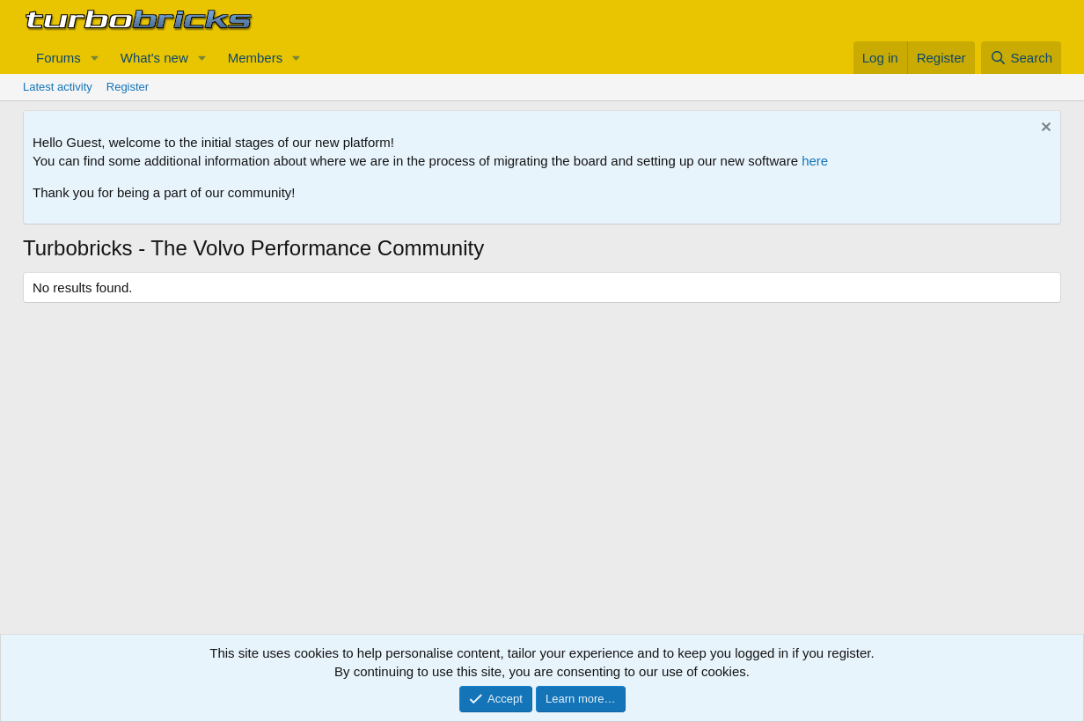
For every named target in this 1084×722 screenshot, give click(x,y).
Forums (58, 57)
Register (127, 86)
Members (255, 57)
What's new (154, 57)
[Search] (1021, 57)
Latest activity (57, 86)
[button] (95, 57)
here (815, 160)
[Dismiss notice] (1043, 129)
